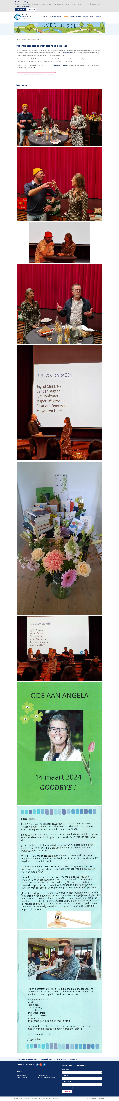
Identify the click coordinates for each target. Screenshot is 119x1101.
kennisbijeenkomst (69, 53)
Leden (45, 17)
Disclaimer (35, 1099)
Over (91, 17)
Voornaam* (66, 1069)
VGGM (33, 68)
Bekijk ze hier (74, 1059)
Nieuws (66, 17)
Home (40, 16)
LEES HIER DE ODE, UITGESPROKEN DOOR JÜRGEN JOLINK (35, 74)
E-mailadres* (66, 1082)
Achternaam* (66, 1075)
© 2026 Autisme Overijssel (21, 1099)
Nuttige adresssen (75, 17)
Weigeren (32, 9)
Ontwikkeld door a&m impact (95, 1099)
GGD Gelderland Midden (59, 65)
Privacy (42, 1099)
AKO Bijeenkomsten (55, 17)
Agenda (85, 17)
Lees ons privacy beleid (22, 6)
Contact (98, 17)
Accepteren (20, 9)
